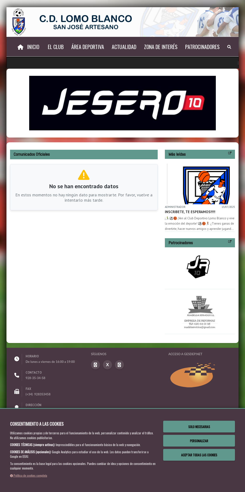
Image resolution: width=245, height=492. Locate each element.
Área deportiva (87, 46)
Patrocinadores (202, 46)
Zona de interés (161, 46)
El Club (56, 46)
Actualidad (124, 46)
